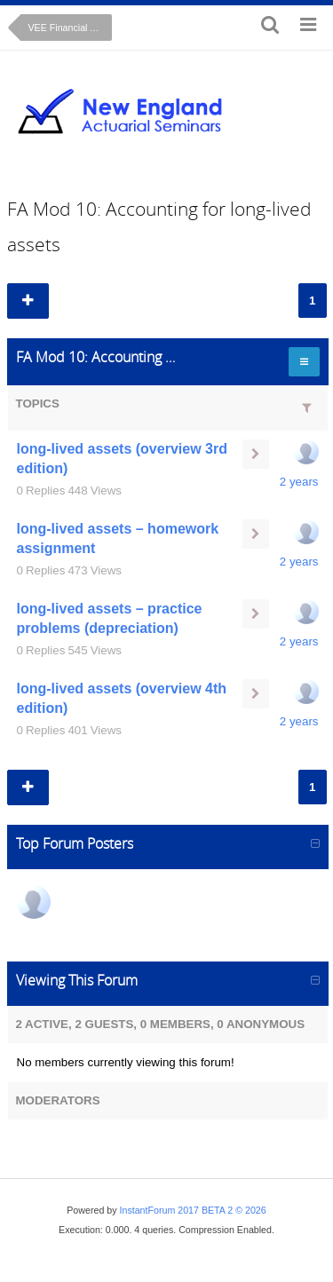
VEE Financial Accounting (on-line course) (70, 27)
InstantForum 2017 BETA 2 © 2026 (193, 1210)
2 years (299, 481)
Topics (37, 403)
